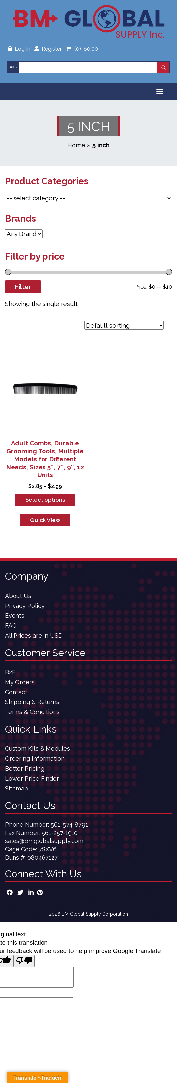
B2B (10, 672)
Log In (20, 49)
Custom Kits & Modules (37, 748)
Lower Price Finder (32, 778)
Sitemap (16, 788)
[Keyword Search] (88, 67)
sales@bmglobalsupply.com (44, 840)
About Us (18, 595)
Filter (23, 286)
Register (48, 49)
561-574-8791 (69, 824)
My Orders (20, 682)
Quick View (45, 520)
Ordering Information (35, 758)
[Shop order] (124, 325)
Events (14, 615)
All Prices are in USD (34, 635)
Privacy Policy (24, 605)
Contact (16, 692)
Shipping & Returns (32, 702)
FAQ (11, 625)
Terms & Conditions (32, 711)
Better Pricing (24, 768)
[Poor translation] (24, 961)
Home (76, 145)
